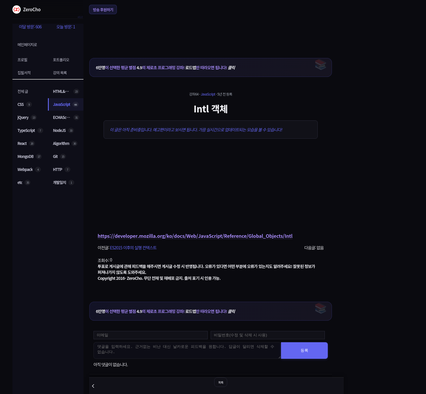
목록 (220, 382)
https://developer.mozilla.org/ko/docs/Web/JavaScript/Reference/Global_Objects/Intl (195, 235)
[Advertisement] (210, 32)
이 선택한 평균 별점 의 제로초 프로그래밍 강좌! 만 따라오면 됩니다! (165, 67)
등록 (304, 350)
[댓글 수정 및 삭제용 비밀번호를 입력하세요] (268, 335)
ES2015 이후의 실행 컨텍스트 (133, 248)
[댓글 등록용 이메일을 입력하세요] (150, 335)
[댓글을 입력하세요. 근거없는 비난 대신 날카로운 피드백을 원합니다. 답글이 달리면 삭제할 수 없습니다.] (187, 350)
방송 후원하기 (103, 9)
